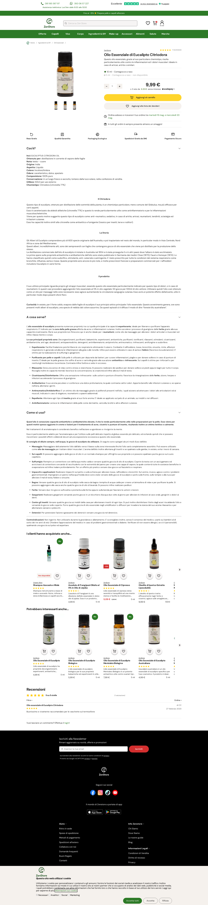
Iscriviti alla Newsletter (104, 740)
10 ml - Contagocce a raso (119, 72)
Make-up (113, 33)
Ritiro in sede (65, 828)
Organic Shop (37, 583)
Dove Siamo (134, 833)
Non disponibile (44, 576)
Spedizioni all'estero (68, 842)
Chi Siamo (133, 828)
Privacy (131, 862)
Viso (68, 33)
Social (63, 895)
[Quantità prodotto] (113, 86)
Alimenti (140, 33)
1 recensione (176, 50)
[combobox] (100, 23)
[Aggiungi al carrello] (79, 575)
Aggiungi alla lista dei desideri (145, 106)
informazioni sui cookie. (66, 890)
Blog (130, 842)
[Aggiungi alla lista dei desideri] (57, 575)
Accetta (150, 900)
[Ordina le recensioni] (168, 700)
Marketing (74, 895)
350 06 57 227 (81, 3)
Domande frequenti (68, 851)
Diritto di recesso (136, 857)
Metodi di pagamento (69, 837)
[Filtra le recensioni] (36, 700)
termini (94, 759)
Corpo (80, 33)
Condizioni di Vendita (138, 853)
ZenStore (107, 50)
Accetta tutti (132, 900)
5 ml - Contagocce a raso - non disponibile (127, 75)
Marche (166, 33)
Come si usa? (36, 412)
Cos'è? (31, 148)
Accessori (127, 33)
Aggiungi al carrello (145, 97)
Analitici (54, 895)
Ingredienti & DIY (97, 33)
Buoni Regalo (65, 856)
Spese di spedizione (69, 833)
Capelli (55, 33)
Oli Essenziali (59, 43)
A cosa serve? (36, 317)
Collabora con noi (67, 846)
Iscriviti (139, 749)
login (66, 723)
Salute (153, 33)
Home (31, 42)
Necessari (42, 895)
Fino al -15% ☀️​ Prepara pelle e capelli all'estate (104, 13)
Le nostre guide (135, 837)
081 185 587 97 (52, 3)
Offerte (42, 33)
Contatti (63, 860)
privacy (106, 756)
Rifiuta (165, 900)
